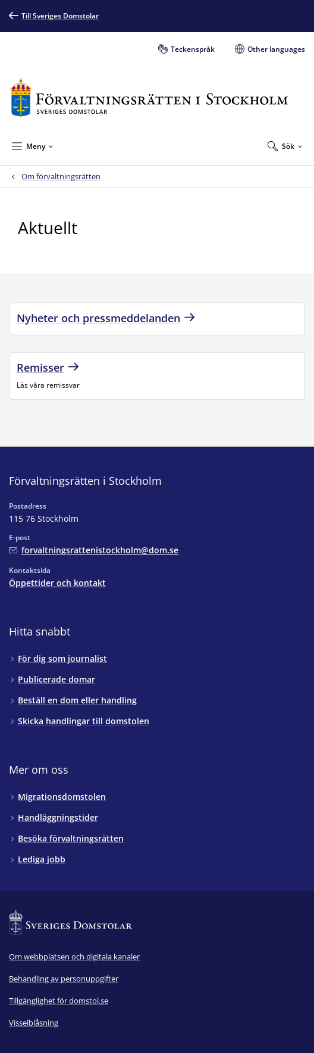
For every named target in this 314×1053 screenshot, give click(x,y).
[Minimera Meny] (32, 146)
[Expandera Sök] (285, 146)
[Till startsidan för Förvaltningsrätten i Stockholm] (149, 97)
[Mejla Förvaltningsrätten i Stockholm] (93, 550)
